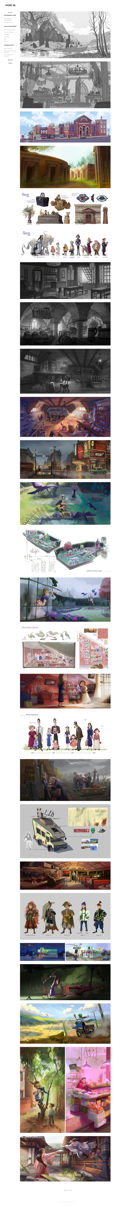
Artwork (10, 12)
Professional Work (10, 15)
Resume (10, 60)
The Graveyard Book (9, 30)
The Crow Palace (9, 32)
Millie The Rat (8, 48)
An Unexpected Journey (8, 55)
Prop (5, 39)
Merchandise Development (8, 19)
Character (6, 37)
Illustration (7, 34)
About (10, 63)
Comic (6, 41)
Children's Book (9, 45)
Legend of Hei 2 (8, 22)
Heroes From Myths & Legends (10, 51)
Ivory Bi (10, 5)
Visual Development (10, 26)
